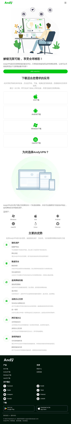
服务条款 (13, 415)
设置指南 (39, 372)
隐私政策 (6, 415)
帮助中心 (39, 369)
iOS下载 (5, 369)
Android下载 (6, 372)
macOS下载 (6, 378)
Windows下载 (7, 375)
